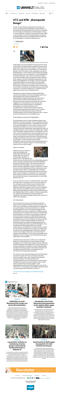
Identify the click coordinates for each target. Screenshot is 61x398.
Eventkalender (52, 3)
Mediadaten (37, 375)
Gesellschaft (34, 13)
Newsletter (40, 3)
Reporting (42, 13)
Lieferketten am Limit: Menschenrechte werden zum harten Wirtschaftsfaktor (17, 303)
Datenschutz (17, 375)
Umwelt (28, 13)
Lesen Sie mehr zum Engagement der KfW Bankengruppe (28, 271)
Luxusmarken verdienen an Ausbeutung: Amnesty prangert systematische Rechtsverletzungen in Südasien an (17, 345)
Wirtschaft (21, 13)
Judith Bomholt (19, 41)
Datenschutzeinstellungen (27, 375)
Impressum (44, 375)
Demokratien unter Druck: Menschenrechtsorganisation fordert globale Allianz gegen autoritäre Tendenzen (44, 304)
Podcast (46, 3)
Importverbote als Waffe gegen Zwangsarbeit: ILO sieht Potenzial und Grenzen (44, 344)
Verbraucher (14, 13)
